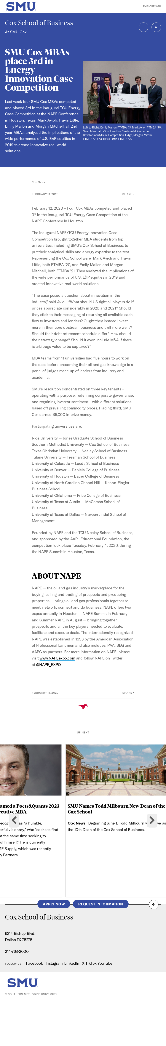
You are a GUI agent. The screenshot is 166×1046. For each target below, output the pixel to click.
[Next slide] (152, 843)
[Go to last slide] (14, 843)
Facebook (34, 1007)
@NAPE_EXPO (48, 664)
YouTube (104, 1007)
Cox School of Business (39, 23)
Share (127, 194)
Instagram (54, 1007)
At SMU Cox (16, 31)
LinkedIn (71, 1007)
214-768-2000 (17, 995)
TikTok (90, 1007)
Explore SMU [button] (152, 6)
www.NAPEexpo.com (57, 658)
